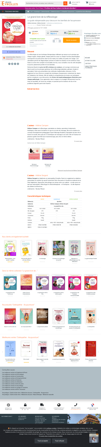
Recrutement (55, 421)
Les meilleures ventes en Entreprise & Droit (14, 378)
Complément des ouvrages (58, 419)
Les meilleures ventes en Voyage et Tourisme (15, 387)
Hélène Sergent (41, 23)
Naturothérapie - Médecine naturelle (43, 394)
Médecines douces (27, 392)
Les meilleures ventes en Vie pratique (12, 385)
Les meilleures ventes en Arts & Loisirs (13, 383)
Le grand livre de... (59, 206)
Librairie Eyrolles (22, 418)
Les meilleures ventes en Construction (13, 376)
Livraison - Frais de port (40, 419)
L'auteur (88, 63)
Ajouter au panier (71, 40)
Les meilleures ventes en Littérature (12, 382)
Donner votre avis (46, 25)
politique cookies (51, 428)
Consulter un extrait (13, 46)
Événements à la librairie (58, 422)
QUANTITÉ (56, 38)
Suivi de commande (40, 418)
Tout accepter (43, 441)
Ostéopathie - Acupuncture (40, 392)
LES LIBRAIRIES (22, 416)
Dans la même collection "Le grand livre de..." (19, 271)
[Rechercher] (44, 3)
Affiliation (54, 418)
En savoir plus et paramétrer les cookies (51, 436)
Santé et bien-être (15, 392)
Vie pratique (5, 392)
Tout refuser (59, 441)
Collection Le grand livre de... (55, 23)
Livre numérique (39, 422)
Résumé (87, 58)
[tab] (37, 32)
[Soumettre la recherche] (65, 3)
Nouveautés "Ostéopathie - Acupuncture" (18, 305)
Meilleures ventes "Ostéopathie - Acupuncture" (20, 337)
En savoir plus (78, 141)
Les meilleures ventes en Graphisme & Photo (14, 372)
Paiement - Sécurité (40, 421)
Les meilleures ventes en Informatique (13, 374)
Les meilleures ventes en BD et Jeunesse (13, 389)
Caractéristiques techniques (91, 67)
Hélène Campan (32, 23)
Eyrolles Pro (21, 419)
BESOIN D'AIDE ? (39, 416)
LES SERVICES (55, 416)
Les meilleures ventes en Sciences (11, 380)
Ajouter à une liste (13, 52)
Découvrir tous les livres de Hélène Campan (70, 170)
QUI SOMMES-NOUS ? (6, 416)
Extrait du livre (90, 60)
